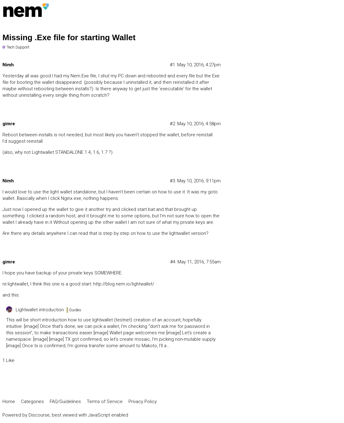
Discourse (39, 415)
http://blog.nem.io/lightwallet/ (123, 284)
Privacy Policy (142, 401)
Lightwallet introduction (40, 309)
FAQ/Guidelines (65, 401)
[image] (31, 326)
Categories (32, 401)
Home (8, 401)
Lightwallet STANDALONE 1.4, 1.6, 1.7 (69, 152)
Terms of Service (105, 401)
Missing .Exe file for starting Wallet (69, 37)
